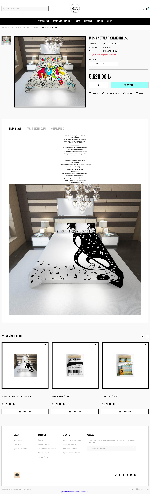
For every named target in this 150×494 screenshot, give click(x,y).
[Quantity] (98, 85)
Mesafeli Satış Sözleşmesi (73, 441)
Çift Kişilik (107, 44)
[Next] (146, 336)
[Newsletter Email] (111, 449)
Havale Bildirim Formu (47, 449)
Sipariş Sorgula (44, 454)
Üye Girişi (17, 445)
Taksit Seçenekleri (36, 129)
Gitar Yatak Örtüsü (110, 396)
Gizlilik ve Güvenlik (70, 445)
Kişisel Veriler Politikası (71, 454)
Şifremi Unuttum (20, 449)
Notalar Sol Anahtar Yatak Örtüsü (16, 396)
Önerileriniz (57, 129)
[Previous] (142, 336)
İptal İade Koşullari (70, 449)
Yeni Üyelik (18, 441)
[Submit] (134, 449)
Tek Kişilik (117, 44)
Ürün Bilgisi (15, 129)
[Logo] (75, 9)
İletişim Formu (44, 445)
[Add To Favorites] (83, 39)
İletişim (41, 441)
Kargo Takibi (43, 458)
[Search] (25, 8)
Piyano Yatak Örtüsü (61, 396)
